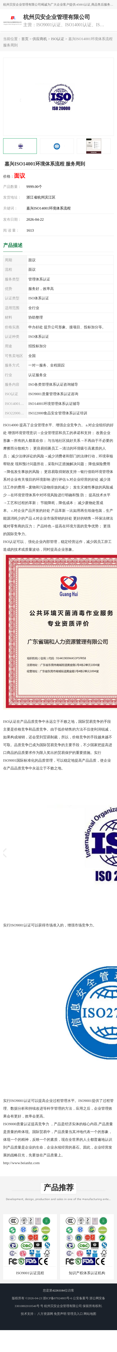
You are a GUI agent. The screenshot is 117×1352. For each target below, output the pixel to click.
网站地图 (90, 1314)
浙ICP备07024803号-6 (57, 1298)
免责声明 (60, 1314)
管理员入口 (75, 1314)
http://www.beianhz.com (21, 1163)
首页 (25, 39)
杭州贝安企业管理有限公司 (63, 1306)
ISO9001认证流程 (30, 1273)
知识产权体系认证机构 (87, 1273)
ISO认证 (57, 39)
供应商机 (39, 39)
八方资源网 (45, 1314)
